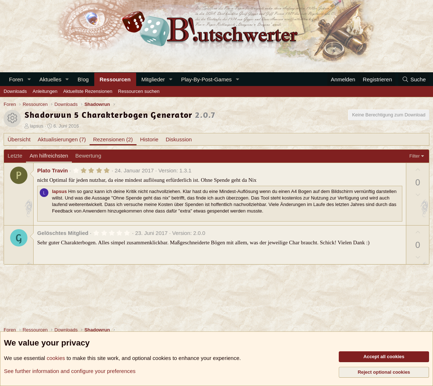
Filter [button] (415, 156)
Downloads (15, 91)
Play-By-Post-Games (206, 79)
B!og (83, 79)
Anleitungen (45, 91)
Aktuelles (50, 79)
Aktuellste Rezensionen (87, 91)
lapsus (37, 126)
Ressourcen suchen (139, 91)
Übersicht (19, 139)
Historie (149, 139)
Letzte (15, 156)
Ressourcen (115, 79)
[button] (29, 79)
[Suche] (413, 79)
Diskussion (179, 139)
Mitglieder (153, 79)
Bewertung (88, 156)
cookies (56, 358)
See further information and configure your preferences (69, 371)
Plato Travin (52, 170)
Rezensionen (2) (113, 139)
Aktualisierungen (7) (62, 139)
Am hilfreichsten (49, 156)
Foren (16, 79)
